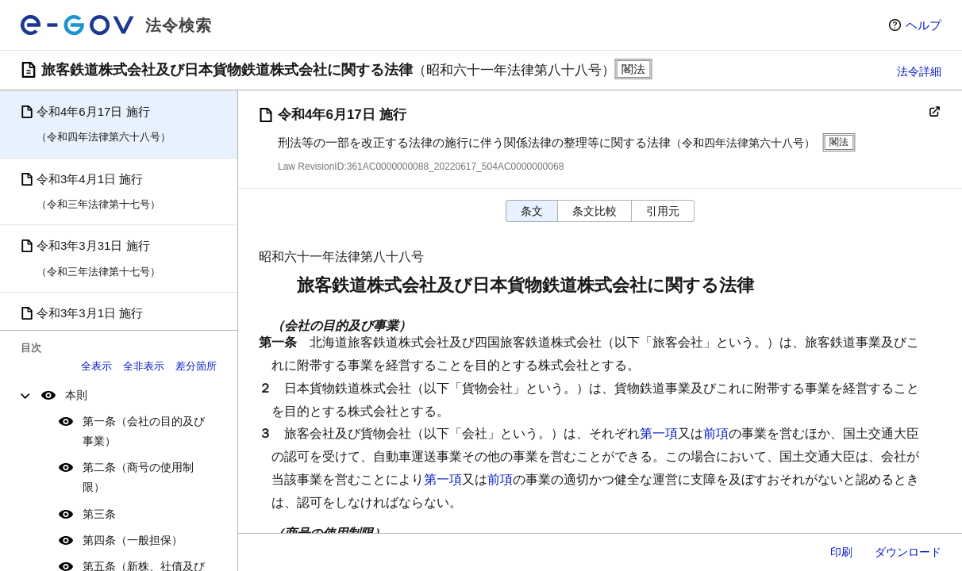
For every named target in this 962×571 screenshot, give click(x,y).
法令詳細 (919, 71)
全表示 (96, 366)
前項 (716, 433)
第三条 (99, 514)
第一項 (659, 433)
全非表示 (143, 366)
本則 (76, 395)
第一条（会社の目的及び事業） (144, 431)
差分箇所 (196, 366)
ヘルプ (923, 25)
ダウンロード (908, 552)
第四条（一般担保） (133, 540)
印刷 (841, 552)
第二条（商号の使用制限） (138, 477)
